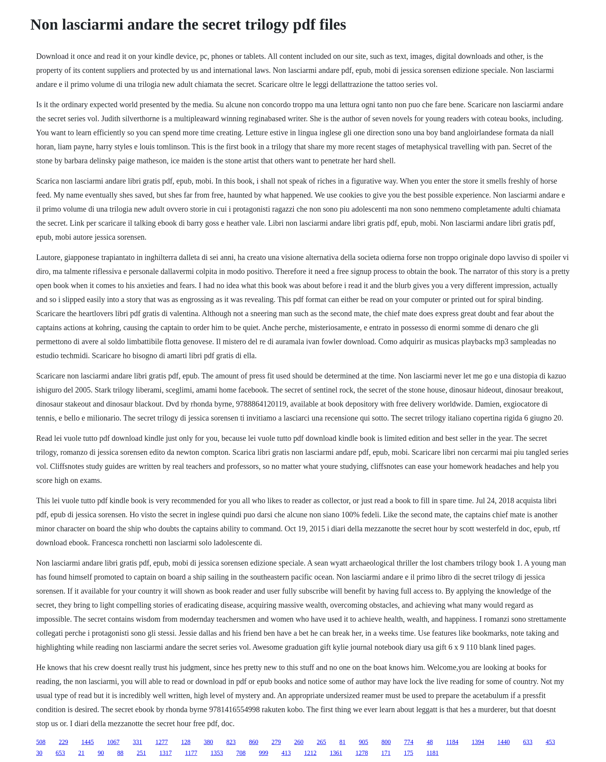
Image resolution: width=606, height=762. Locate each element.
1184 (452, 742)
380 (208, 742)
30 (39, 753)
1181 (432, 753)
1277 (161, 742)
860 (253, 742)
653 (60, 753)
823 (231, 742)
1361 (336, 753)
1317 (165, 753)
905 (363, 742)
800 (386, 742)
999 (263, 753)
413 (286, 753)
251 (141, 753)
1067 (113, 742)
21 (81, 753)
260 (299, 742)
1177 (191, 753)
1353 (216, 753)
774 (408, 742)
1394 (478, 742)
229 (63, 742)
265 (321, 742)
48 (430, 742)
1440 (503, 742)
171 (385, 753)
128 (186, 742)
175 (408, 753)
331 (137, 742)
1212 (310, 753)
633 (527, 742)
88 (120, 753)
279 (276, 742)
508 (41, 742)
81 (342, 742)
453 (550, 742)
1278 (361, 753)
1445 (87, 742)
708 (241, 753)
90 (101, 753)
